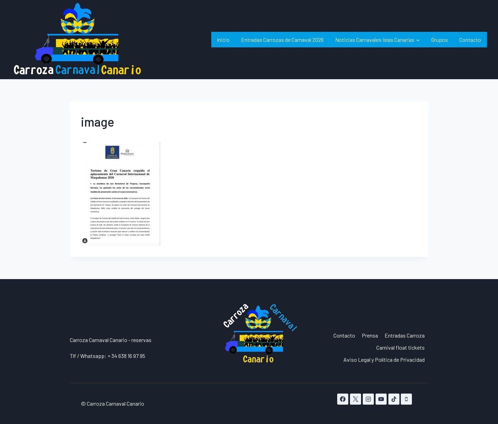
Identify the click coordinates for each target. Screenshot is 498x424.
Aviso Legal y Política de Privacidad (384, 359)
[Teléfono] (406, 399)
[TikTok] (393, 399)
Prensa (370, 335)
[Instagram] (368, 399)
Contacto (470, 39)
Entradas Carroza (405, 335)
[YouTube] (381, 399)
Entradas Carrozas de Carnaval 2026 (282, 39)
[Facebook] (342, 399)
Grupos (439, 39)
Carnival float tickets (400, 347)
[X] (355, 399)
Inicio (223, 39)
